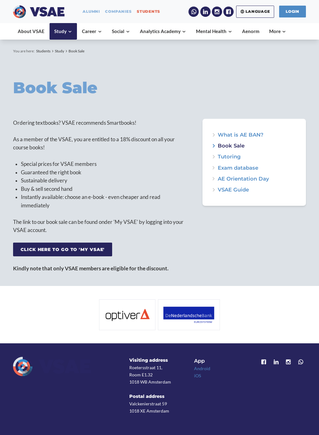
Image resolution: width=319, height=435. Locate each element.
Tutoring (229, 157)
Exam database (238, 168)
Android (202, 368)
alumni (91, 11)
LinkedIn (205, 12)
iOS (197, 375)
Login (292, 11)
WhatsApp (193, 12)
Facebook (228, 12)
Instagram (217, 12)
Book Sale (76, 51)
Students (43, 51)
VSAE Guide (233, 190)
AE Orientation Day (243, 179)
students (148, 11)
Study (59, 51)
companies (118, 11)
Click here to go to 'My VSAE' (63, 249)
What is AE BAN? (241, 135)
